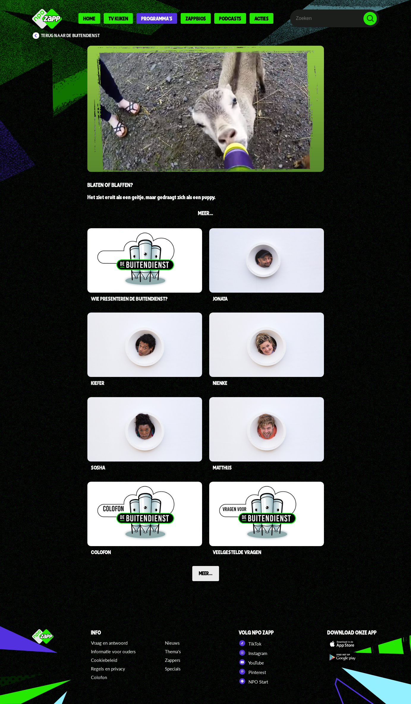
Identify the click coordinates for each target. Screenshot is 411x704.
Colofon (99, 677)
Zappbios (195, 18)
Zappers (172, 660)
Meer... (205, 573)
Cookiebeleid (104, 660)
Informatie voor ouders (113, 651)
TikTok (250, 643)
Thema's (173, 651)
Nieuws (172, 643)
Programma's (156, 18)
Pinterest (252, 671)
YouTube (251, 662)
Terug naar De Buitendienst (70, 35)
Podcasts (230, 18)
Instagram (253, 652)
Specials (173, 668)
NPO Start (253, 681)
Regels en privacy (108, 668)
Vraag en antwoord (109, 643)
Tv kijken (118, 18)
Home (89, 18)
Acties (261, 18)
